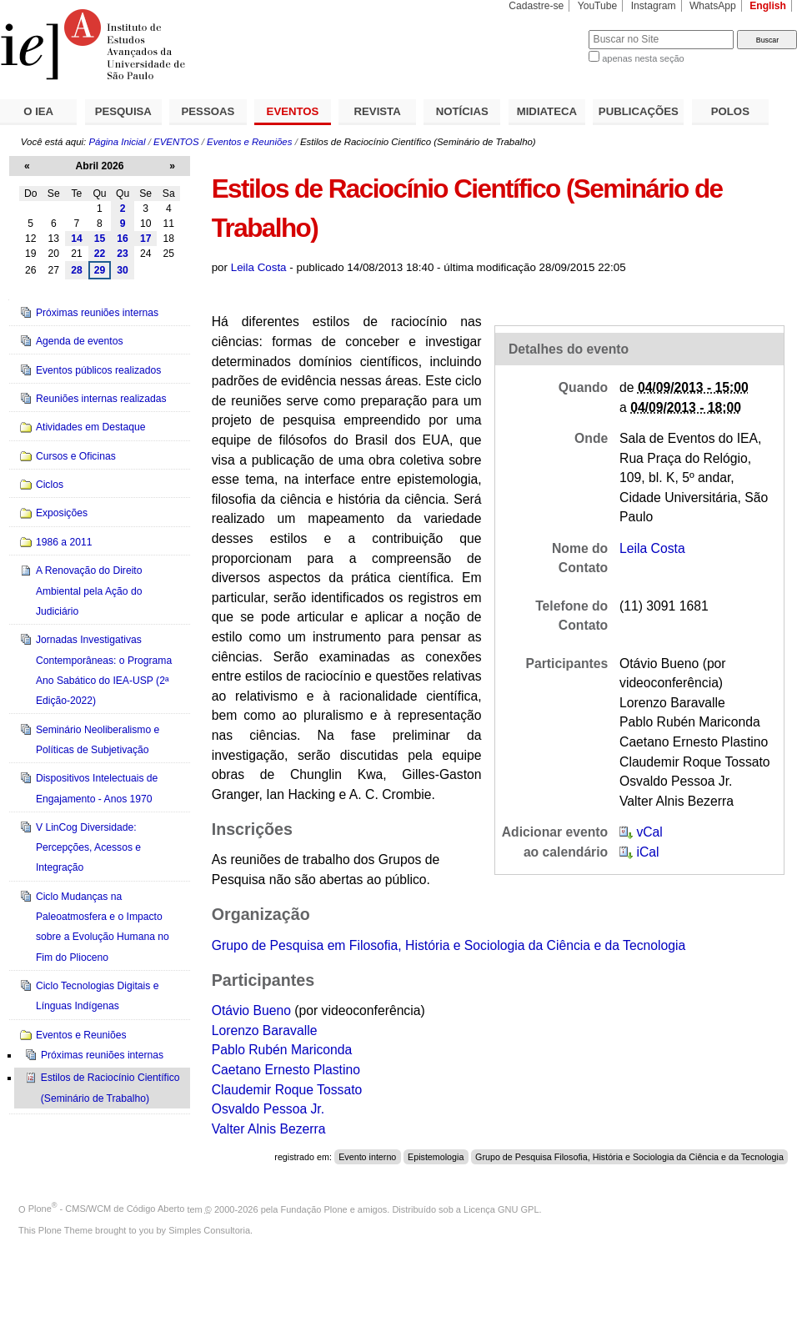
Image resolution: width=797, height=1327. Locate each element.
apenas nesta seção (643, 58)
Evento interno (367, 1157)
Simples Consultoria (209, 1230)
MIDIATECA (547, 111)
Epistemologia (436, 1157)
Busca (548, 29)
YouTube (598, 6)
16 (122, 238)
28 (77, 270)
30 (122, 270)
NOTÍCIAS (462, 111)
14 (77, 238)
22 (100, 253)
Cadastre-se (536, 6)
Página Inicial (116, 142)
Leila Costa (259, 267)
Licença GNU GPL (501, 1209)
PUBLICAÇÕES (639, 111)
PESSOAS (208, 111)
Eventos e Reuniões (249, 142)
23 (122, 253)
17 (146, 238)
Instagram (653, 6)
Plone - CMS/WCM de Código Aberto (106, 1209)
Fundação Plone (314, 1209)
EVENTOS (293, 111)
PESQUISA (123, 111)
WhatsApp (712, 6)
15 (100, 238)
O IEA (38, 111)
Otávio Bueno (251, 1010)
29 (100, 270)
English (767, 6)
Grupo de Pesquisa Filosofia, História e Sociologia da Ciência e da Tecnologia (629, 1157)
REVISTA (377, 111)
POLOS (730, 111)
